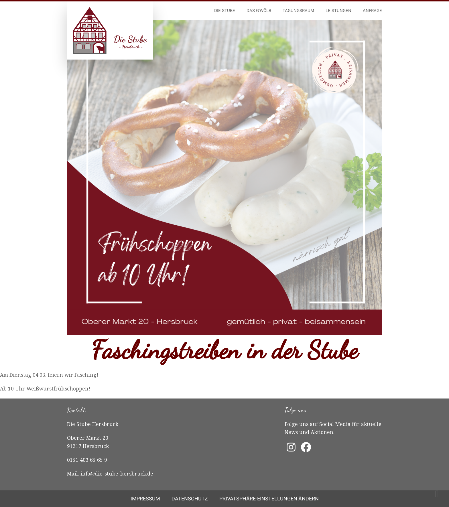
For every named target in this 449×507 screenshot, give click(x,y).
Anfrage (372, 10)
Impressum (145, 499)
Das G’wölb (259, 10)
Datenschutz (190, 499)
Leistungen (338, 10)
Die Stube (224, 10)
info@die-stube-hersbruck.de (116, 473)
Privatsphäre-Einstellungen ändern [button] (269, 499)
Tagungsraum (298, 10)
